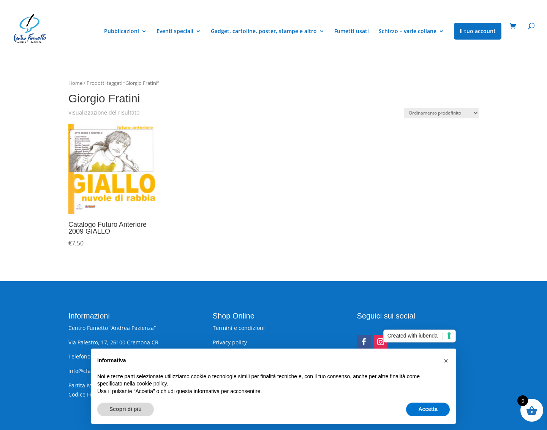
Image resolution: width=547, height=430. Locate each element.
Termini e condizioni (239, 327)
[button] (446, 361)
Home (75, 83)
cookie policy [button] (152, 384)
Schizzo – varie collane (407, 32)
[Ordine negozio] (441, 113)
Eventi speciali (175, 32)
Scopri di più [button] (125, 409)
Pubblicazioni (121, 32)
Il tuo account (478, 31)
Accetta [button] (428, 409)
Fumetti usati (351, 32)
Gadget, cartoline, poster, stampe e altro (264, 32)
